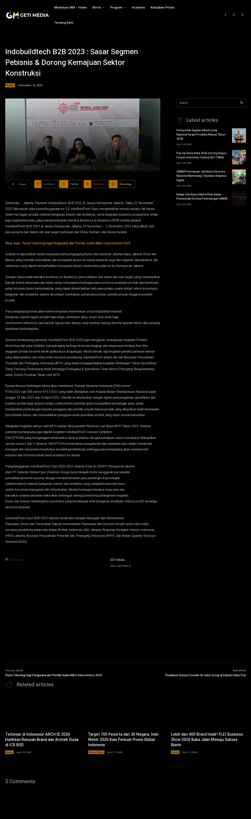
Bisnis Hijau (96, 752)
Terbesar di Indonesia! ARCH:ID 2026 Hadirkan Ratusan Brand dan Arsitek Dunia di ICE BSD (38, 740)
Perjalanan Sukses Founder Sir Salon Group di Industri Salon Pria (205, 675)
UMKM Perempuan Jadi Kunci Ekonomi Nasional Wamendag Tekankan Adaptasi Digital (201, 176)
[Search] (241, 103)
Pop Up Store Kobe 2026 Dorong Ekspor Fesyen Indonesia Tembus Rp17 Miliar (201, 155)
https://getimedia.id (120, 566)
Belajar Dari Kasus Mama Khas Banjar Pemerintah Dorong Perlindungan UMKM (201, 196)
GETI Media (117, 560)
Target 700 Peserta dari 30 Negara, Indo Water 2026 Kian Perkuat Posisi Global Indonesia (124, 740)
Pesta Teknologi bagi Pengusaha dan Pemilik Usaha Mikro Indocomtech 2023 (76, 243)
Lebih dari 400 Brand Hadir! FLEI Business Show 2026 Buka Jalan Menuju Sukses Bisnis (207, 740)
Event (10, 85)
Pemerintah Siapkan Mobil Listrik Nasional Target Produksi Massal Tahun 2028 (200, 134)
